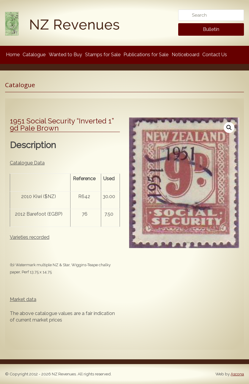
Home (13, 54)
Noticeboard (185, 54)
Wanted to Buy (65, 54)
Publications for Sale (145, 54)
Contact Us (214, 54)
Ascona (237, 374)
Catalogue (34, 54)
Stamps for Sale (102, 54)
